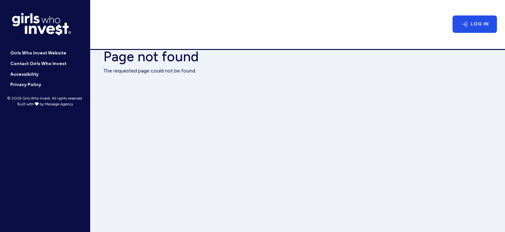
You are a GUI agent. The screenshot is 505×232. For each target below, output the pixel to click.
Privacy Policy (25, 84)
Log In (480, 24)
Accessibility (24, 74)
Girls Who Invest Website (38, 53)
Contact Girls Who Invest (38, 63)
